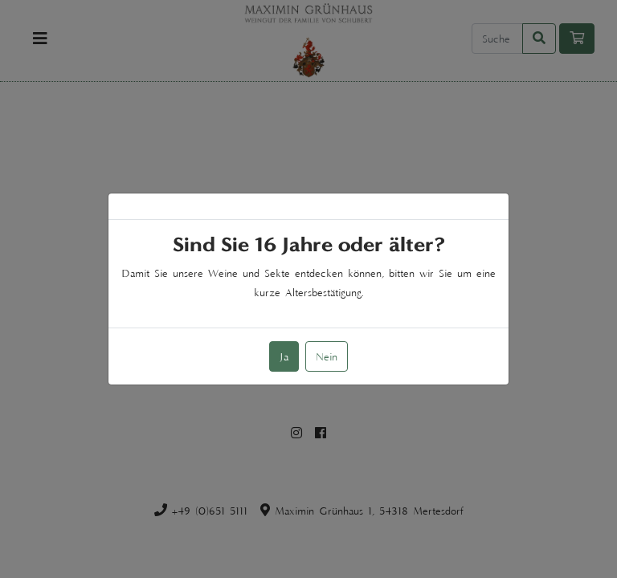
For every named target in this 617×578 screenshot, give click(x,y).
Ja (284, 356)
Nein (326, 356)
